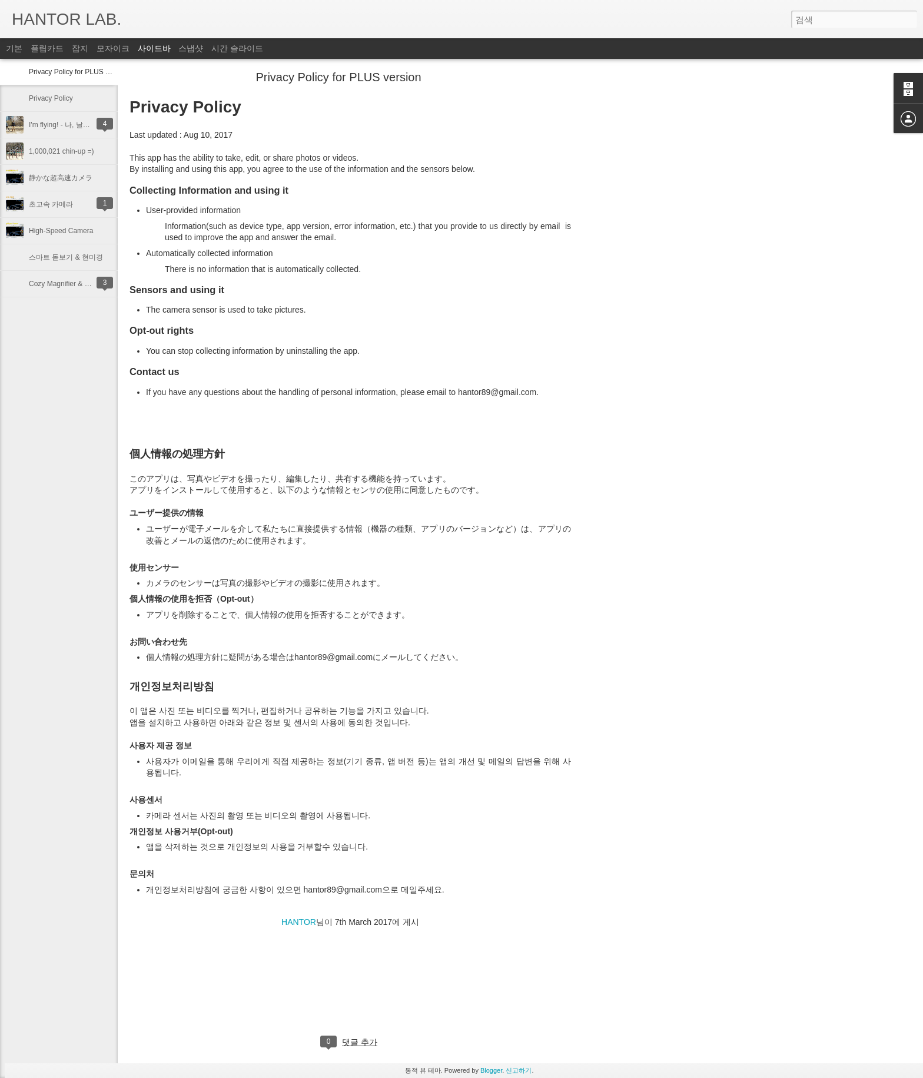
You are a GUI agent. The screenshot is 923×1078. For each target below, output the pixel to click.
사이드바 (154, 48)
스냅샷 (190, 48)
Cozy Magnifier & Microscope (75, 284)
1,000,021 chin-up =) (61, 151)
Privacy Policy (51, 98)
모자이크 (113, 48)
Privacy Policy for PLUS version (78, 72)
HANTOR (298, 922)
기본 (14, 48)
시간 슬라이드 (237, 48)
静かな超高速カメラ (60, 178)
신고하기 (519, 1070)
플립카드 (47, 48)
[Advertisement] (636, 262)
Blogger (491, 1070)
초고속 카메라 (51, 204)
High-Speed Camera (61, 231)
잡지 (80, 48)
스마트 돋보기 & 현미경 (66, 257)
